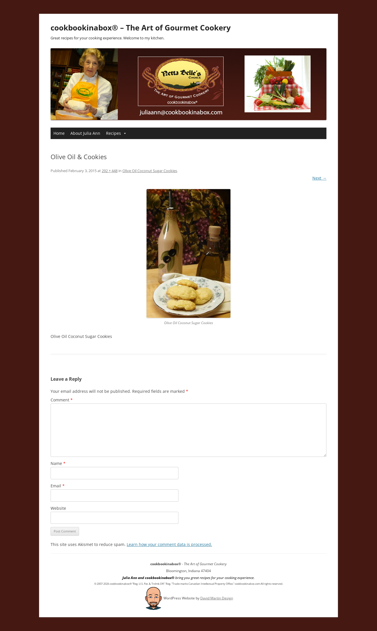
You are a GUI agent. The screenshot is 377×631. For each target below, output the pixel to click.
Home (59, 133)
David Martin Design (216, 598)
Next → (319, 178)
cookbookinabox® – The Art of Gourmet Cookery (141, 27)
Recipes (116, 133)
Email (58, 485)
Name (58, 463)
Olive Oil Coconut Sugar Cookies (149, 170)
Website (58, 508)
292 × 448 (110, 170)
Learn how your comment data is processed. (169, 544)
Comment (62, 400)
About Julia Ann (85, 133)
